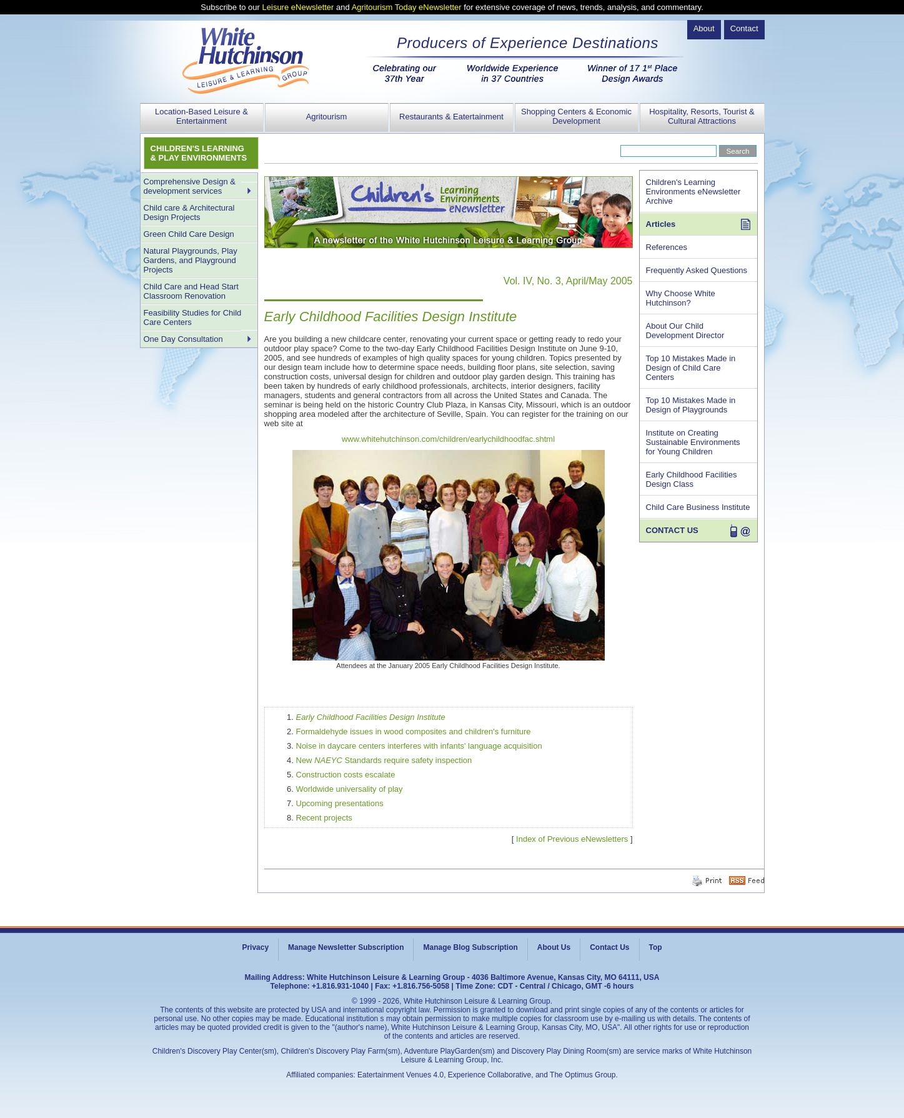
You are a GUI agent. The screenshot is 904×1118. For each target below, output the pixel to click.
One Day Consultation (183, 339)
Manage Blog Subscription (470, 947)
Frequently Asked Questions (697, 270)
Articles (661, 224)
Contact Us (609, 947)
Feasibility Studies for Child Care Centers (193, 317)
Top (655, 947)
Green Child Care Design (189, 234)
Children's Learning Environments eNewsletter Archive (693, 191)
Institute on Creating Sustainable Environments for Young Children (693, 442)
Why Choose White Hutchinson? (680, 298)
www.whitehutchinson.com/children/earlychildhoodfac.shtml (448, 439)
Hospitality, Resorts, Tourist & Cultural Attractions (702, 116)
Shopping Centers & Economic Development (576, 116)
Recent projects (324, 817)
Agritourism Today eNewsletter (407, 7)
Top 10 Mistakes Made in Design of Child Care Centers (691, 368)
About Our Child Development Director (685, 330)
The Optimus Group (582, 1075)
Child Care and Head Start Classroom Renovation (191, 291)
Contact (744, 28)
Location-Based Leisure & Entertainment (201, 116)
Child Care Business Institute (698, 507)
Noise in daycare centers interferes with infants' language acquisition (419, 746)
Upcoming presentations (340, 803)
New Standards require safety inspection (384, 760)
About (704, 28)
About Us (553, 947)
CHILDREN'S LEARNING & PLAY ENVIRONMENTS (199, 153)
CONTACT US (672, 530)
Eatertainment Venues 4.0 (400, 1075)
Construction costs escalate (345, 774)
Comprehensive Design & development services (190, 186)
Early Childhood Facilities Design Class (691, 479)
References (666, 247)
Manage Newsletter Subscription (346, 947)
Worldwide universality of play (349, 789)
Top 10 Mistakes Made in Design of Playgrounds (691, 405)
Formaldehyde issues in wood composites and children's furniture (413, 731)
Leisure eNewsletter (298, 7)
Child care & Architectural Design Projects (189, 212)
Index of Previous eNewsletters (572, 839)
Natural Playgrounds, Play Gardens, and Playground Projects (190, 260)
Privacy (255, 947)
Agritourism (326, 116)
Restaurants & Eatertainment (451, 116)
